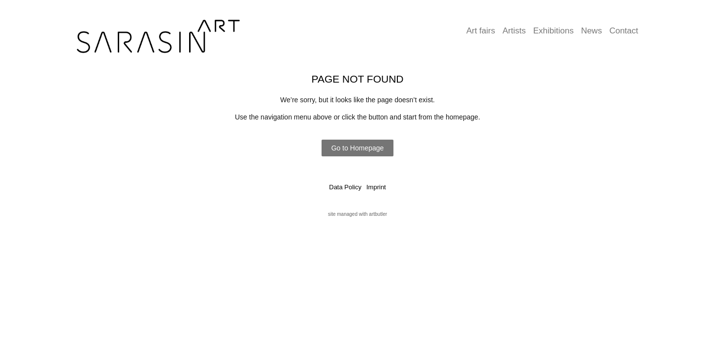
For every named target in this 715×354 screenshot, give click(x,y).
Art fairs (480, 30)
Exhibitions (553, 30)
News (591, 30)
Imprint (376, 187)
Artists (513, 30)
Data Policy (345, 187)
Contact (623, 30)
